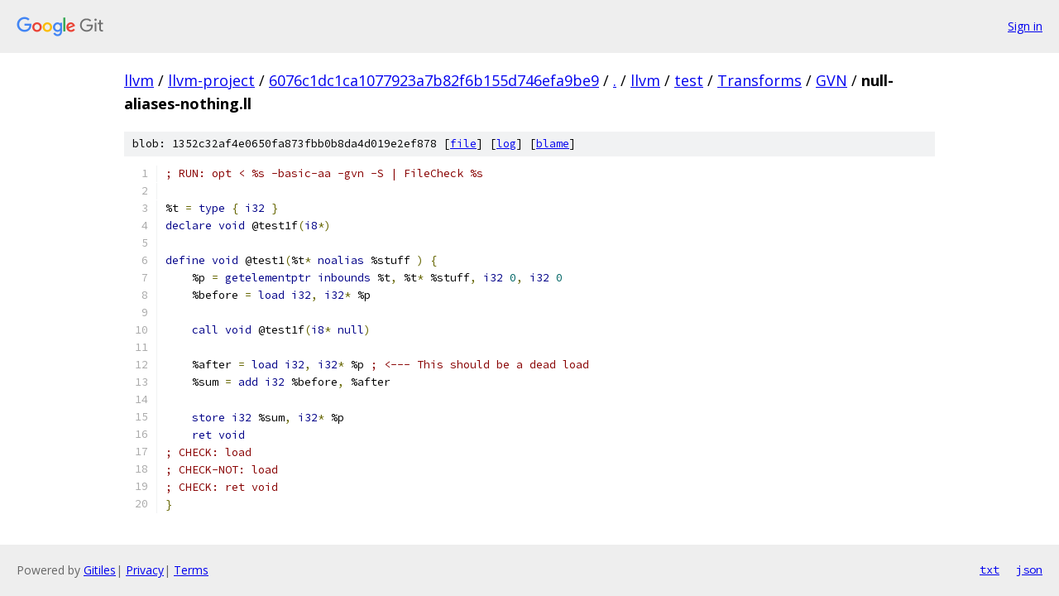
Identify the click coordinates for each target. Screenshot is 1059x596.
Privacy (145, 570)
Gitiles (100, 570)
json (1029, 569)
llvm (139, 80)
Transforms (759, 80)
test (688, 80)
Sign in (1025, 26)
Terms (191, 570)
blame (552, 144)
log (506, 144)
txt (989, 569)
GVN (831, 80)
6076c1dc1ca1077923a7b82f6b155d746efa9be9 (434, 80)
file (463, 144)
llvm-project (211, 80)
